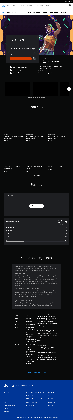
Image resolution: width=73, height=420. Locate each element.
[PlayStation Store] (10, 10)
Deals (45, 11)
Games (7, 5)
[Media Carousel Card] (17, 87)
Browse (63, 11)
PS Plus (22, 5)
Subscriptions (54, 11)
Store (41, 5)
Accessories (29, 5)
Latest (29, 11)
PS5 (13, 5)
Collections (37, 11)
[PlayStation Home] (3, 5)
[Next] (69, 87)
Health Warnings (41, 343)
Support (47, 5)
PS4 (17, 5)
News (36, 5)
